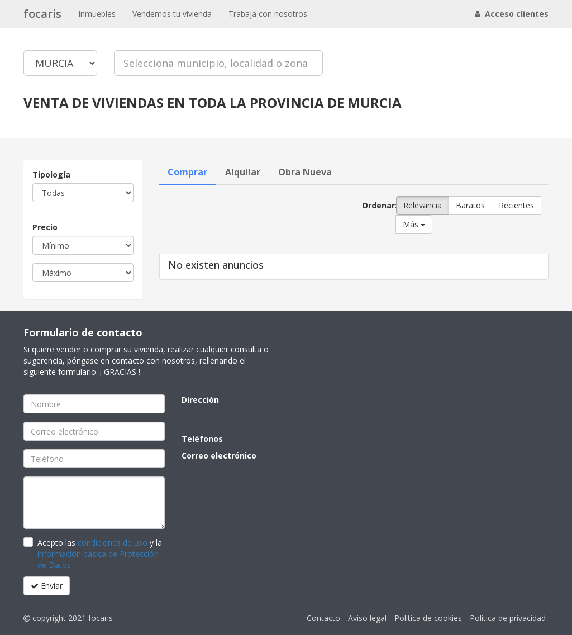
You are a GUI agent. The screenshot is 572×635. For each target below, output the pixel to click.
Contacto (323, 618)
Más (414, 224)
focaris (42, 13)
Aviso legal (367, 618)
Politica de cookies (428, 618)
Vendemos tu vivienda (172, 13)
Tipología (51, 174)
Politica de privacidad (508, 618)
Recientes (516, 205)
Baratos (470, 205)
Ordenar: (375, 205)
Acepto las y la (99, 553)
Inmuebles (97, 13)
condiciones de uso (112, 542)
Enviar (47, 585)
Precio (45, 227)
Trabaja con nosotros (267, 13)
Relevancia (422, 205)
